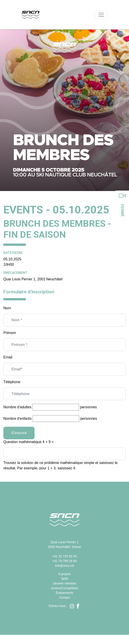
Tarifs (64, 578)
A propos (64, 574)
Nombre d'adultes (17, 407)
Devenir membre (64, 583)
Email (7, 357)
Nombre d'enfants (17, 418)
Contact (64, 597)
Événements (64, 593)
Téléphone (11, 382)
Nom (7, 308)
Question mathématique (22, 442)
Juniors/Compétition (65, 588)
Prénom (9, 333)
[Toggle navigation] (101, 14)
